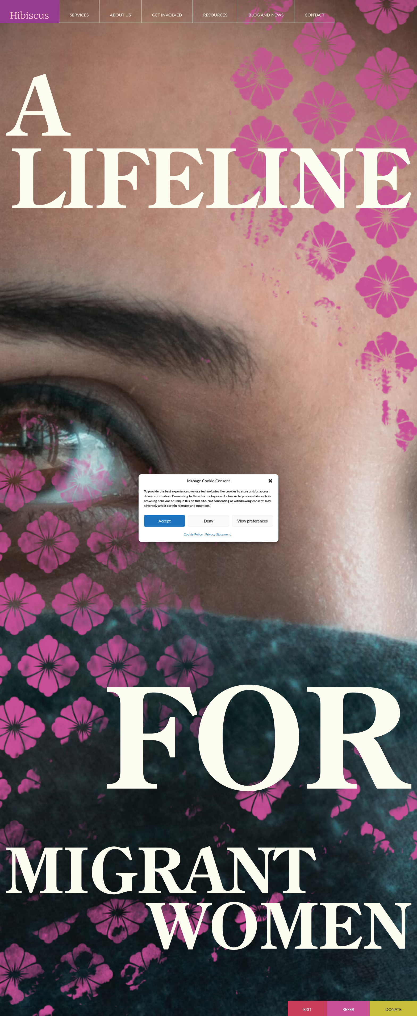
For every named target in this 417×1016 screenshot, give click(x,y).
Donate (393, 1009)
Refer (348, 1009)
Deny (208, 520)
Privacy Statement (218, 535)
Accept (165, 520)
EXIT (307, 1009)
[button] (270, 481)
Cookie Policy (193, 535)
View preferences (252, 520)
